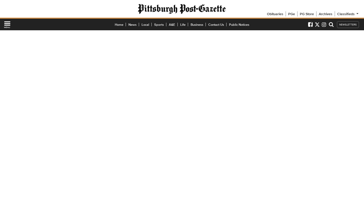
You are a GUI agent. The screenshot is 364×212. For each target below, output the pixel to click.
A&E (172, 24)
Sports (159, 24)
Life (183, 24)
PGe (291, 13)
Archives (325, 13)
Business (197, 24)
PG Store (307, 13)
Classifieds (348, 13)
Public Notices (239, 24)
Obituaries (275, 13)
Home (119, 24)
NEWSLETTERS (348, 24)
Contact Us (216, 24)
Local (145, 24)
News (132, 24)
